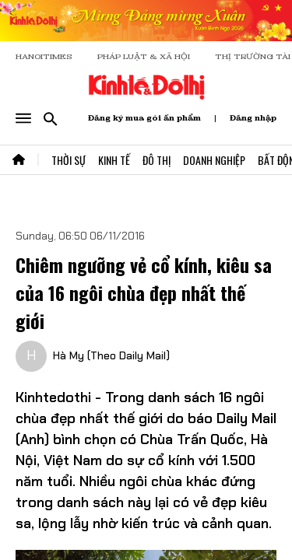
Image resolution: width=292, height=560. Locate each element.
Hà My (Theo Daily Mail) (111, 355)
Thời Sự (68, 160)
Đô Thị (156, 160)
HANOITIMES (44, 56)
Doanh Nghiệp (214, 160)
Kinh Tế (114, 160)
